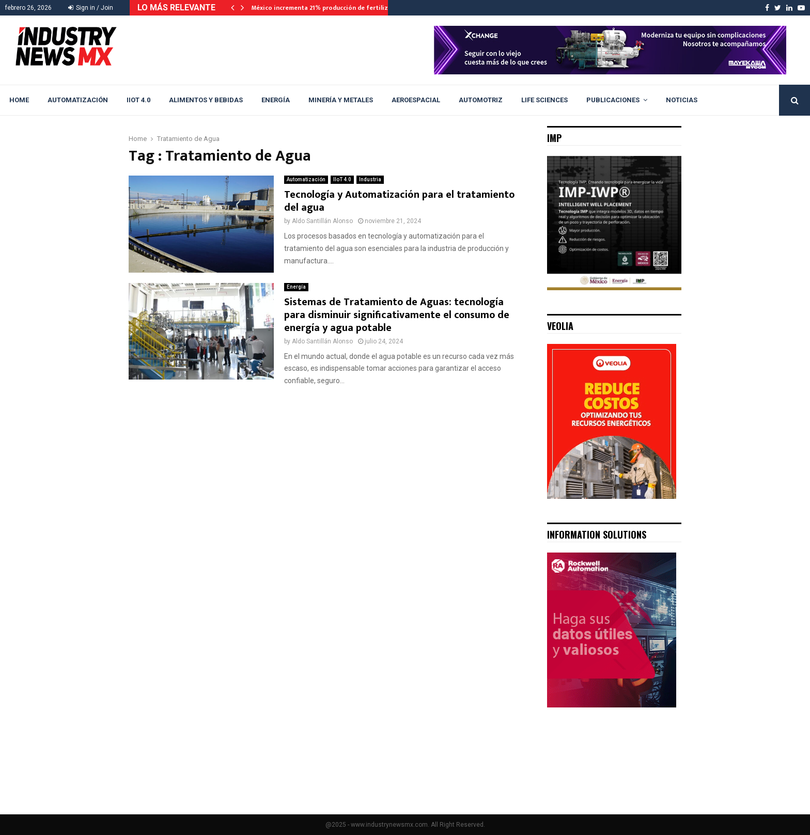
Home (19, 100)
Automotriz (481, 100)
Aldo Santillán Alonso (322, 221)
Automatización (78, 100)
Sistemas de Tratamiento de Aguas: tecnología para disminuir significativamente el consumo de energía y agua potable (396, 315)
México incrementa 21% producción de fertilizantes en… (335, 8)
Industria (370, 179)
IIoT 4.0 (138, 100)
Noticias (681, 100)
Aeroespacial (416, 100)
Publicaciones (613, 100)
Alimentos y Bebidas (206, 100)
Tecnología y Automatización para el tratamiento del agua (399, 201)
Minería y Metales (340, 100)
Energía (275, 100)
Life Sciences (544, 100)
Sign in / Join (90, 7)
